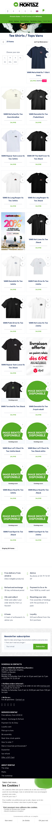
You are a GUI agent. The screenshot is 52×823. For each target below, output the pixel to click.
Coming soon (13, 400)
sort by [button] (41, 42)
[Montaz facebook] (8, 704)
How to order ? (7, 742)
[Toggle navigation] (7, 11)
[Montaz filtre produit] (3, 41)
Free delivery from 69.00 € (11, 715)
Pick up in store (7, 731)
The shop (5, 768)
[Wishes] (25, 11)
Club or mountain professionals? (14, 746)
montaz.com (45, 686)
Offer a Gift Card (7, 758)
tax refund (5, 754)
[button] (13, 11)
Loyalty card (6, 727)
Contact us (20, 700)
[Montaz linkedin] (14, 704)
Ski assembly (6, 735)
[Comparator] (31, 11)
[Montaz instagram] (5, 704)
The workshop (6, 776)
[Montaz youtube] (11, 704)
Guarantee (5, 750)
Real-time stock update (10, 738)
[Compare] (48, 55)
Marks (3, 772)
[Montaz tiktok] (2, 704)
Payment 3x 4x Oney (9, 723)
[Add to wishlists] (48, 48)
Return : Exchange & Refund (12, 719)
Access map (6, 674)
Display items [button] (8, 548)
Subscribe (40, 647)
